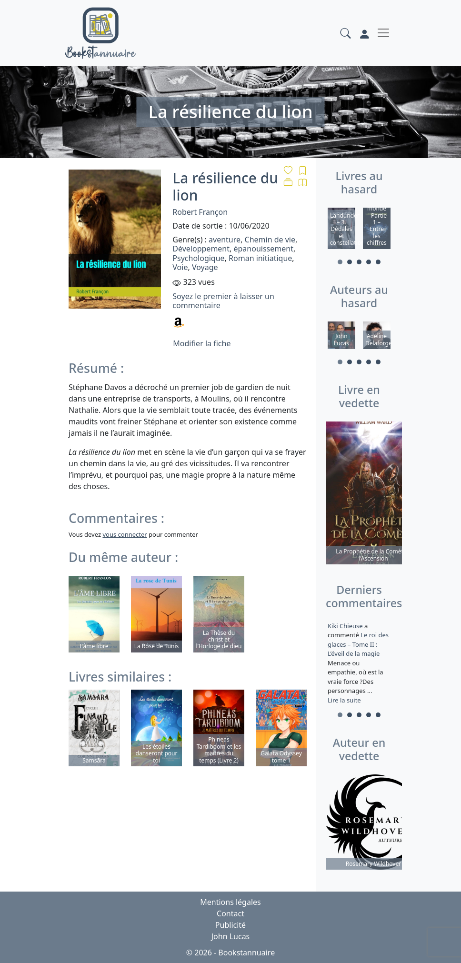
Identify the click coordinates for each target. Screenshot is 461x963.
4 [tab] (368, 262)
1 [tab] (340, 262)
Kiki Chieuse (346, 626)
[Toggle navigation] (383, 33)
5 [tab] (378, 262)
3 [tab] (359, 262)
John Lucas (230, 936)
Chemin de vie (270, 239)
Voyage (205, 267)
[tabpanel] (341, 230)
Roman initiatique (260, 258)
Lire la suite (344, 700)
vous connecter (124, 534)
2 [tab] (349, 262)
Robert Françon (200, 212)
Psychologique (198, 258)
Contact (230, 913)
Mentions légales (230, 902)
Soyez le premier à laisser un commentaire (223, 301)
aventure (225, 239)
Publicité (230, 925)
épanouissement (263, 248)
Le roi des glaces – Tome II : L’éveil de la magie (358, 644)
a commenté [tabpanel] (359, 663)
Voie (180, 267)
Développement (201, 248)
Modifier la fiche (201, 343)
